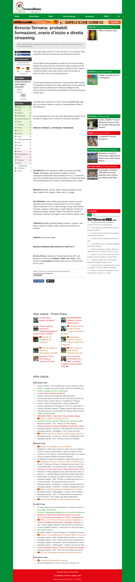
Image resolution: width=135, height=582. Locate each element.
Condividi (38, 281)
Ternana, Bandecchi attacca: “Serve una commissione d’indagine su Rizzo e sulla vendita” (70, 547)
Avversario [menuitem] (89, 16)
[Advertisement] (103, 100)
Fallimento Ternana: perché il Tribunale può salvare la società (60, 421)
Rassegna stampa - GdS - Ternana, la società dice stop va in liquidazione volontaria (68, 479)
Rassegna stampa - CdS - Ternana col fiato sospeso (56, 423)
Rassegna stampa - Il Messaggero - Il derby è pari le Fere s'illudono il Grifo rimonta (68, 545)
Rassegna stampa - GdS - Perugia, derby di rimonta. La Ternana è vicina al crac (67, 537)
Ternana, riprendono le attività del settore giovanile (56, 396)
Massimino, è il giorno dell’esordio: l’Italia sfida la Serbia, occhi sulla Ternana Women (68, 469)
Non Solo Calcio (94, 166)
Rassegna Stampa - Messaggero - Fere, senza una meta (58, 431)
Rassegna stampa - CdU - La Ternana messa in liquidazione (59, 494)
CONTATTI (67, 575)
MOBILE (74, 575)
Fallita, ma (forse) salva (46, 413)
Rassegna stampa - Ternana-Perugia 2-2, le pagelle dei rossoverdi (62, 532)
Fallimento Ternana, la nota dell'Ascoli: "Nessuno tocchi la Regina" (62, 411)
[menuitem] (118, 16)
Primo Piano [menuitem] (34, 16)
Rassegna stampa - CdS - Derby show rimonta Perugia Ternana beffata (63, 540)
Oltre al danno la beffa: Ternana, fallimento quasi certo (75, 350)
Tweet (50, 281)
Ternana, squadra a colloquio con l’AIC (53, 418)
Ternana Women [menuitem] (69, 16)
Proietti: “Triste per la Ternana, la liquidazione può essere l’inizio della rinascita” (66, 464)
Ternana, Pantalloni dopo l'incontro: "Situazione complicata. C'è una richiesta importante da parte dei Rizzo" (77, 522)
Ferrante (19, 92)
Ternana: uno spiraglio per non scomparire (45, 339)
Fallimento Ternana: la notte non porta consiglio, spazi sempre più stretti (65, 434)
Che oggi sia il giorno (45, 530)
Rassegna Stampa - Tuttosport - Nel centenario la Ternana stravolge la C (64, 428)
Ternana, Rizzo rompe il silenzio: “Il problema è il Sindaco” (59, 401)
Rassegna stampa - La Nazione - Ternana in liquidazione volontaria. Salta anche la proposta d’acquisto (75, 487)
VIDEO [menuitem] (106, 16)
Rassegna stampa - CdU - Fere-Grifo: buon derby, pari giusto (60, 550)
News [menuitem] (51, 16)
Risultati (23, 99)
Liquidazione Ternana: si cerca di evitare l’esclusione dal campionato (64, 462)
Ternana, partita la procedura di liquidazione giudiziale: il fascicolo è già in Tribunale (68, 426)
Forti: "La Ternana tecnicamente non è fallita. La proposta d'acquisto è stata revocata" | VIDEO (71, 361)
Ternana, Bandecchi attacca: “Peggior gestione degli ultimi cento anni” (63, 408)
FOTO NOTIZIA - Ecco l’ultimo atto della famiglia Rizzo (57, 497)
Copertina (92, 72)
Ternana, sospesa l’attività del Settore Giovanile (55, 457)
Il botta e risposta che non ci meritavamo (52, 391)
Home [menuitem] (17, 16)
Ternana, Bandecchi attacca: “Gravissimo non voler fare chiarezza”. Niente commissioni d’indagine (73, 527)
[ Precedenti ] (23, 73)
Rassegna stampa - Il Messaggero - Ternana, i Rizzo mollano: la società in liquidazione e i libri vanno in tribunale (79, 492)
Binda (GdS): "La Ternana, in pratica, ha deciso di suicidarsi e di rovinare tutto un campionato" (72, 477)
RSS (79, 575)
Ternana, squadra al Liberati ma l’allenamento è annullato (60, 489)
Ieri (93, 215)
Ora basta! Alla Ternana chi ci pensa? (52, 560)
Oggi (89, 215)
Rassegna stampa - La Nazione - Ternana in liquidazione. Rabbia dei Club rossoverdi (69, 436)
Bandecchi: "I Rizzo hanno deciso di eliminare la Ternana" (47, 358)
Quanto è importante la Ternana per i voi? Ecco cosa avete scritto (61, 406)
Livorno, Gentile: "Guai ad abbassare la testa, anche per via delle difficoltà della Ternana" (70, 386)
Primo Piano (42, 271)
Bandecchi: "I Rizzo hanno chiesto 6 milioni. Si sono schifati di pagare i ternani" (66, 449)
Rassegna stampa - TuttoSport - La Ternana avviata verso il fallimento (63, 484)
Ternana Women (94, 150)
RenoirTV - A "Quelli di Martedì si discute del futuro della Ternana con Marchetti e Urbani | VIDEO (73, 474)
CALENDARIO (58, 575)
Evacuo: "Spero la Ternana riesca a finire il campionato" (58, 403)
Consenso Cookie (62, 572)
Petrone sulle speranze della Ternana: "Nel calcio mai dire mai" (60, 398)
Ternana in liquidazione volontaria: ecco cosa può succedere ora (61, 512)
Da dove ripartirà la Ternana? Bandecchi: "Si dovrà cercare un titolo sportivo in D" (67, 507)
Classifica (19, 103)
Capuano (19, 89)
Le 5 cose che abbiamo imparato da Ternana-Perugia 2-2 (59, 552)
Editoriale (92, 27)
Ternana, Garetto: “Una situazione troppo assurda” (56, 482)
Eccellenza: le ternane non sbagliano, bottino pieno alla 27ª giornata (62, 459)
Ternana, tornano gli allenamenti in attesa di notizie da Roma (59, 452)
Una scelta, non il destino (46, 510)
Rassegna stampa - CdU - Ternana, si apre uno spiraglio (58, 439)
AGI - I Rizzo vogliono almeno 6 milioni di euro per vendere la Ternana (63, 525)
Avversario (92, 116)
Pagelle (91, 133)
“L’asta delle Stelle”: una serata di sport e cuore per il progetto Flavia (62, 467)
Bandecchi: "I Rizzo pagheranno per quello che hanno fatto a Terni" (62, 472)
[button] (23, 95)
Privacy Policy (73, 572)
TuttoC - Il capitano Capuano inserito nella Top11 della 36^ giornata (62, 388)
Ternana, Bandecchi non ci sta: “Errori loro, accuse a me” (58, 563)
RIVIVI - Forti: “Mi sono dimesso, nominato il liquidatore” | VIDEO (62, 520)
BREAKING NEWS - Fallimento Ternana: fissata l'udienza (74, 320)
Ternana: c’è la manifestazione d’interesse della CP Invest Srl (61, 535)
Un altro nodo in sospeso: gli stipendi (51, 393)
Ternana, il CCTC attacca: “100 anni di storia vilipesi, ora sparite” (61, 454)
